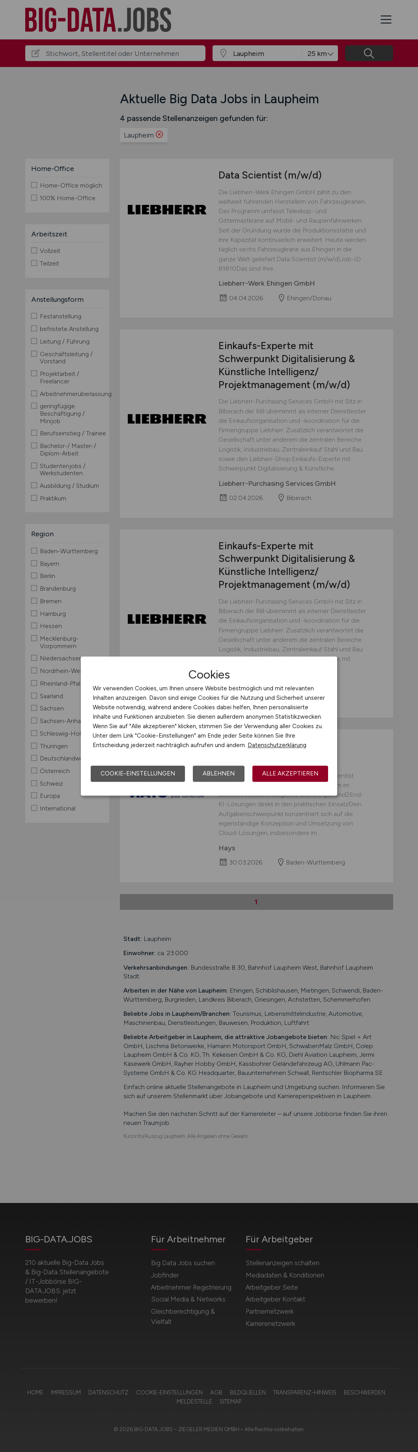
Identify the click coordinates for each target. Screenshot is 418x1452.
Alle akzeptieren (290, 773)
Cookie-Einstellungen (138, 773)
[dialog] (209, 726)
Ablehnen (219, 773)
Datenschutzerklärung (277, 745)
